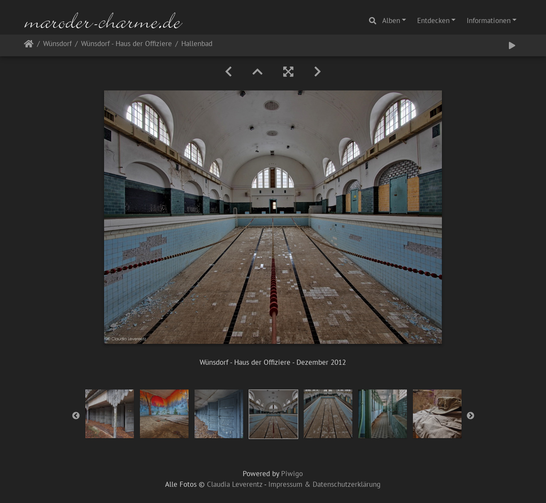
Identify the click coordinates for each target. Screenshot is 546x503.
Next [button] (470, 416)
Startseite (29, 45)
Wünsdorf (57, 44)
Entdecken (433, 20)
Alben (391, 20)
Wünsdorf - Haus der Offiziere (126, 44)
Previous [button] (76, 416)
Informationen (489, 20)
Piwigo (292, 473)
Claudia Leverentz (234, 484)
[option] (109, 413)
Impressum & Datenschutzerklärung (324, 484)
